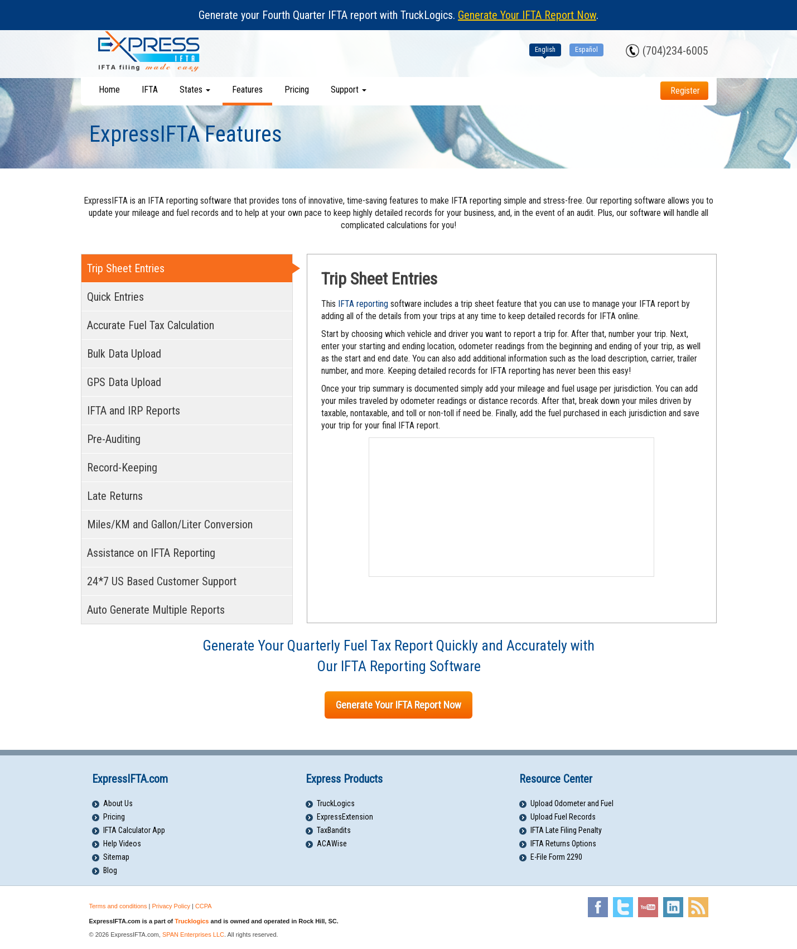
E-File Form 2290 (556, 856)
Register (685, 90)
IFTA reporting (363, 303)
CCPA (203, 906)
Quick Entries (115, 297)
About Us (118, 803)
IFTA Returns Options (563, 843)
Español (586, 49)
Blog (110, 870)
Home (109, 89)
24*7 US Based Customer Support (161, 581)
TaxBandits (334, 830)
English (545, 49)
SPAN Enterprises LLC (193, 934)
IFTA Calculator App (134, 830)
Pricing (296, 89)
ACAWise (332, 843)
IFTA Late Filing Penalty (566, 830)
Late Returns (115, 496)
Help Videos (122, 843)
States (195, 89)
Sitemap (116, 856)
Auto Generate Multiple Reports (156, 609)
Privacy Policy (171, 906)
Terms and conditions (118, 906)
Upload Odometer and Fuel (572, 803)
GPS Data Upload (124, 382)
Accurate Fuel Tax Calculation (150, 325)
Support (348, 89)
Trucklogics (192, 921)
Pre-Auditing (114, 439)
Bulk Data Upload (124, 353)
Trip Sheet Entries (126, 268)
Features (247, 89)
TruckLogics (336, 803)
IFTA (150, 89)
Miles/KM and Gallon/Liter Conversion (170, 524)
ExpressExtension (345, 816)
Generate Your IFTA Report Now (527, 15)
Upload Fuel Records (563, 816)
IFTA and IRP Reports (133, 410)
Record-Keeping (122, 467)
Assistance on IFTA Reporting (151, 553)
